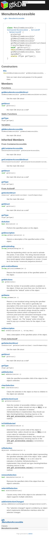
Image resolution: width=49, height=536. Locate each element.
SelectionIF (15, 32)
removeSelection (8, 475)
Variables (5, 125)
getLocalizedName (9, 266)
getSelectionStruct (9, 343)
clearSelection (7, 385)
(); (20, 47)
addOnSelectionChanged (12, 502)
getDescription (8, 233)
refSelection (6, 448)
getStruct (5, 104)
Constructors (9, 66)
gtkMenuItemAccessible (12, 129)
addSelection (7, 372)
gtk (6, 18)
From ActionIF (8, 188)
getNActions (6, 280)
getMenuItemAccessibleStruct (14, 92)
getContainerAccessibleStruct (14, 160)
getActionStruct (8, 193)
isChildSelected (8, 423)
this (4, 71)
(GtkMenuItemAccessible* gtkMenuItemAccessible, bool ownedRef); (25, 51)
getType (4, 118)
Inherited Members (12, 139)
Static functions (9, 114)
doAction (5, 222)
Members (7, 83)
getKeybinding (7, 246)
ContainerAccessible (17, 30)
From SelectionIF (9, 339)
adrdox (30, 533)
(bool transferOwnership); (28, 43)
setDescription (7, 328)
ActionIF (35, 30)
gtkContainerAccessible (12, 148)
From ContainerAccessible (14, 144)
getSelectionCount (9, 399)
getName (5, 295)
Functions (6, 88)
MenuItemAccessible (16, 18)
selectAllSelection (9, 488)
